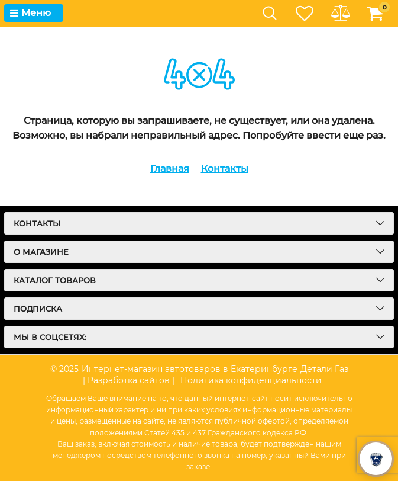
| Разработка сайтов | (128, 380)
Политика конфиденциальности (251, 380)
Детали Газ (324, 369)
